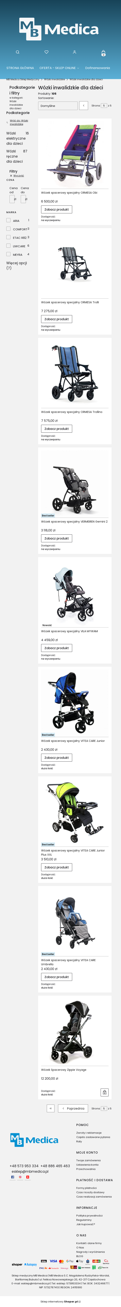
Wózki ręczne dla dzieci (16, 156)
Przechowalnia (85, 1169)
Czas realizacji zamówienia (94, 1197)
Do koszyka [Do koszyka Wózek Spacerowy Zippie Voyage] (105, 1092)
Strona (96, 105)
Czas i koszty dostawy (90, 1192)
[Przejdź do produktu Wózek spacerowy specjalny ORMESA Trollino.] (75, 374)
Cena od (13, 190)
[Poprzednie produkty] (73, 1108)
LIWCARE (19, 246)
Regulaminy (84, 1220)
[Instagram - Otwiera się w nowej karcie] (20, 1177)
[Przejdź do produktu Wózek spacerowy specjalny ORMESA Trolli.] (75, 264)
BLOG (79, 1256)
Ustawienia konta (87, 1165)
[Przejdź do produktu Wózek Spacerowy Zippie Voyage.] (75, 1032)
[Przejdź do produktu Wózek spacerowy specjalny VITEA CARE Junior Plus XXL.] (75, 813)
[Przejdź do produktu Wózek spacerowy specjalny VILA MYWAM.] (75, 593)
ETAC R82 (19, 238)
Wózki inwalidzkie (54, 79)
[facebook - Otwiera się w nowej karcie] (13, 1177)
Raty (79, 1141)
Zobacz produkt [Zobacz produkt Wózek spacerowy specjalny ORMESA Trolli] (56, 319)
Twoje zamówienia (88, 1160)
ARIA (16, 221)
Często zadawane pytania (93, 1137)
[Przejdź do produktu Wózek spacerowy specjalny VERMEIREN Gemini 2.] (75, 484)
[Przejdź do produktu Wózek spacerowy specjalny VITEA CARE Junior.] (75, 703)
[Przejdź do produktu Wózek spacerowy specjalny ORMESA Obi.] (75, 155)
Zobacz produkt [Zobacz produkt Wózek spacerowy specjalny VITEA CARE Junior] (56, 757)
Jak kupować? (85, 1224)
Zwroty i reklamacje (89, 1133)
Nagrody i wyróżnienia (90, 1252)
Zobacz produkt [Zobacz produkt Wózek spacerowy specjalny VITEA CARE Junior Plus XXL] (56, 867)
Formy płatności (86, 1188)
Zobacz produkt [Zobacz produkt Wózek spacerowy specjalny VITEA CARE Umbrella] (56, 977)
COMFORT (20, 229)
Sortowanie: (46, 98)
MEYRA (17, 255)
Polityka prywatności (89, 1215)
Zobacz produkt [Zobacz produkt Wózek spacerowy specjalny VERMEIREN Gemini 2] (56, 538)
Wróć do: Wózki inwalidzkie (17, 122)
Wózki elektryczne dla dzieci (17, 138)
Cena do (25, 190)
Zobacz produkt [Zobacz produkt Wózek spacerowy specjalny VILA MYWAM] (56, 648)
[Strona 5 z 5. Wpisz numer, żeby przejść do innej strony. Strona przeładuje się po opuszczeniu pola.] (104, 105)
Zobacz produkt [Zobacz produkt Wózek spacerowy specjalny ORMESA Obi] (56, 209)
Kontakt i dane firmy (89, 1243)
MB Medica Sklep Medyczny (22, 79)
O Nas (80, 1247)
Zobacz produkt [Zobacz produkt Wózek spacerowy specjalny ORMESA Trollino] (56, 429)
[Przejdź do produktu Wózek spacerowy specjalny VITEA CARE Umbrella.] (75, 922)
